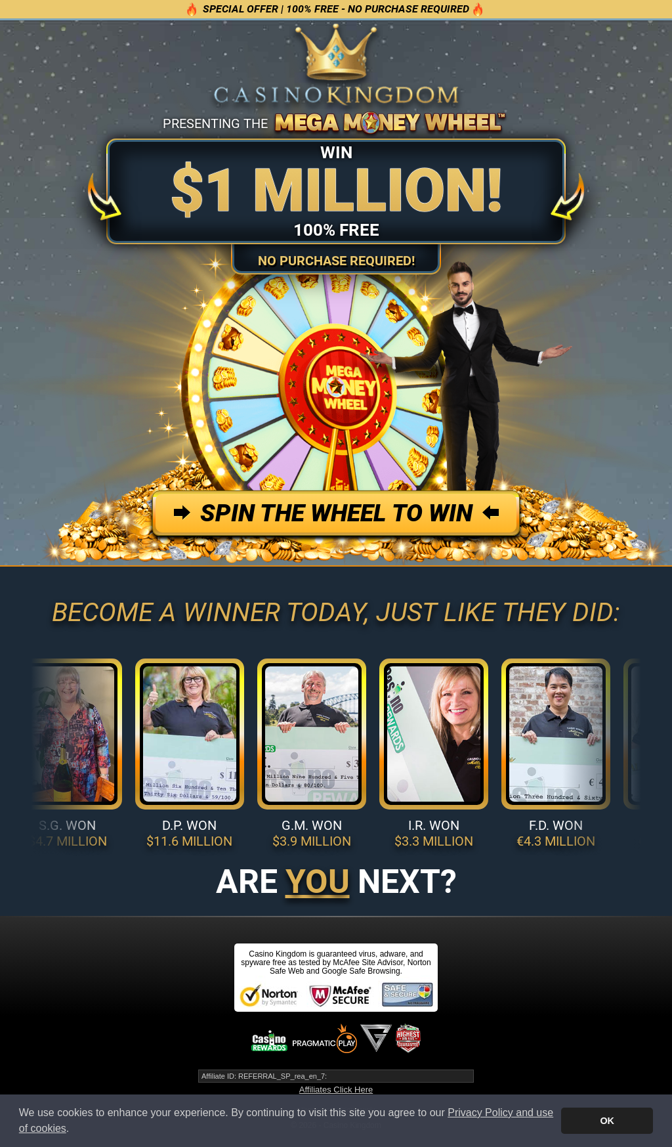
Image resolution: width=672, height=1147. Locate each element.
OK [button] (607, 1120)
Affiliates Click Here (336, 1089)
